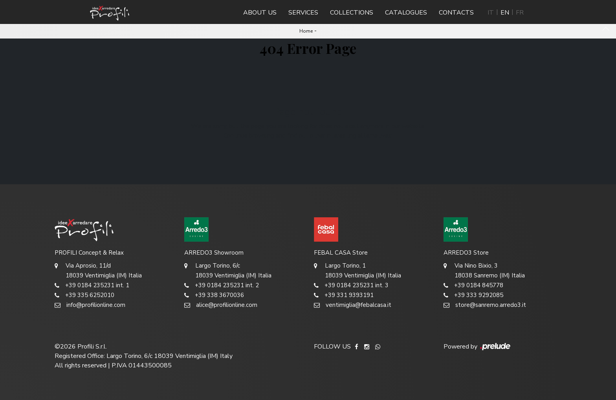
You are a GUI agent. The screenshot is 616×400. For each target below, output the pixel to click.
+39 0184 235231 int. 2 (221, 285)
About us (260, 12)
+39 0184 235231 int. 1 (92, 285)
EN (504, 12)
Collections (351, 12)
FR (520, 12)
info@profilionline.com (90, 305)
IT (491, 12)
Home (306, 31)
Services (303, 12)
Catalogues (406, 12)
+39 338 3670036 (214, 295)
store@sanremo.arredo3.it (485, 305)
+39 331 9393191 (344, 295)
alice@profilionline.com (220, 305)
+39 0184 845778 (473, 285)
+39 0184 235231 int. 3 (351, 285)
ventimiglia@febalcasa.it (352, 305)
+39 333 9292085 (473, 295)
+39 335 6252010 (84, 295)
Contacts (456, 12)
